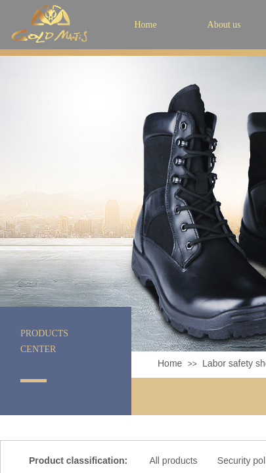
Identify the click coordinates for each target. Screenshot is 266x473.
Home (170, 363)
